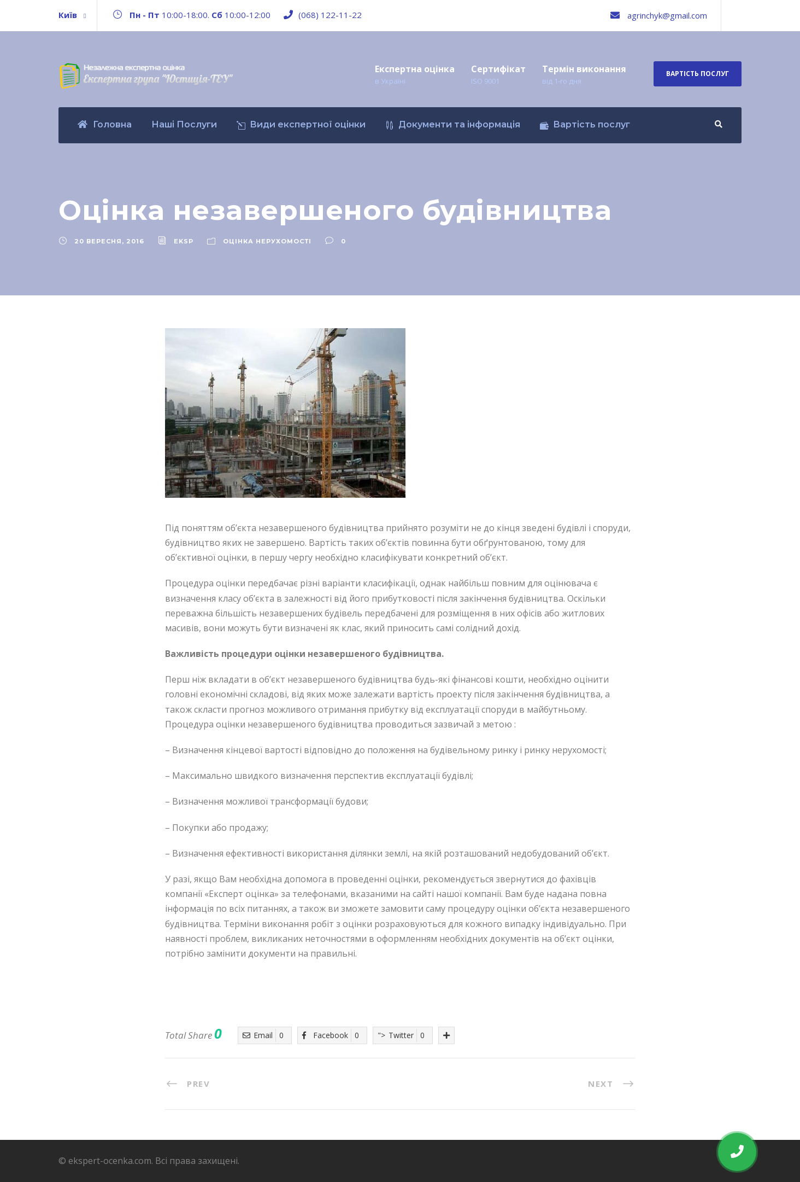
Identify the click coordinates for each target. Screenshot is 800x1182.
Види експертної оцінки (301, 124)
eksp (183, 241)
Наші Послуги (184, 124)
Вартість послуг (697, 73)
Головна (105, 124)
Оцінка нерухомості (267, 241)
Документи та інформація (452, 124)
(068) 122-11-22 (330, 14)
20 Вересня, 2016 (109, 241)
